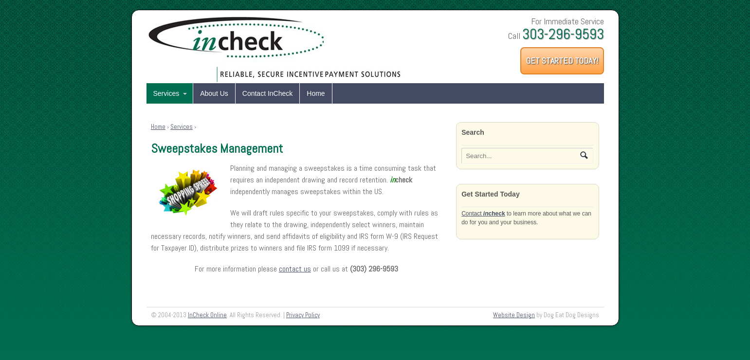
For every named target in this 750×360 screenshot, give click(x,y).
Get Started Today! (562, 60)
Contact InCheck (267, 93)
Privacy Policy (303, 315)
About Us (214, 93)
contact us (295, 269)
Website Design (514, 315)
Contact (483, 213)
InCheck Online (207, 315)
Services (166, 93)
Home (316, 93)
